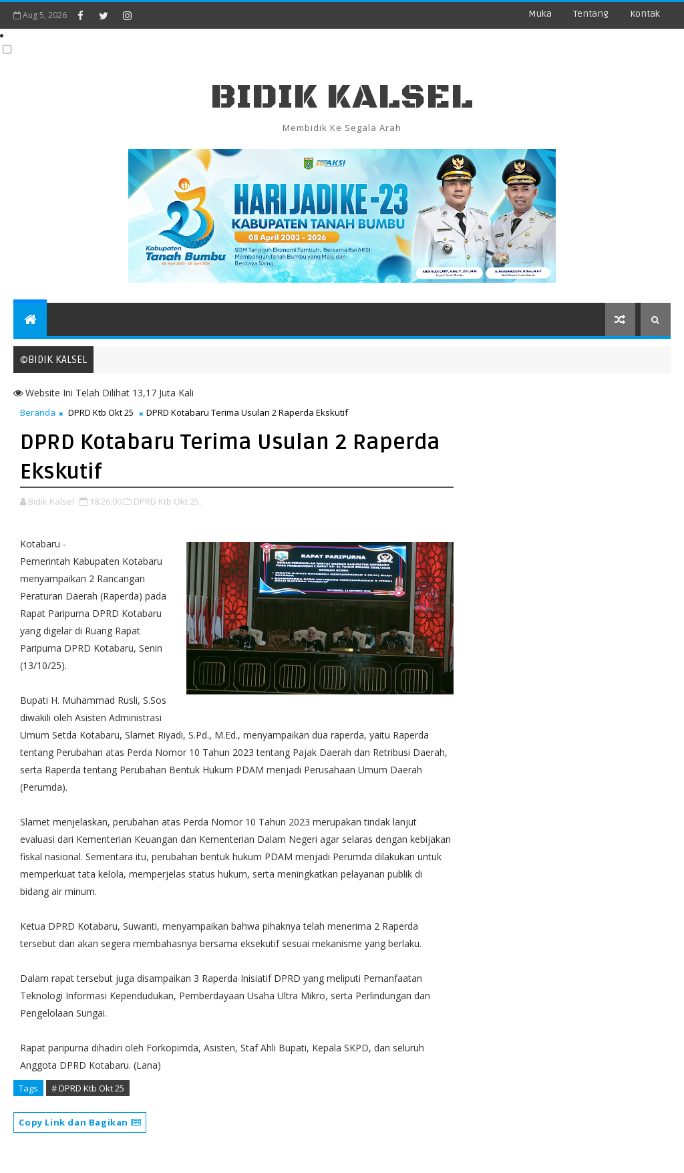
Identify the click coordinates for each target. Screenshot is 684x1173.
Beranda (37, 412)
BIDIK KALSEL (342, 97)
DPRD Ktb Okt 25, (167, 501)
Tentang (591, 13)
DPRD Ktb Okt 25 (101, 412)
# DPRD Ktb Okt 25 (87, 1088)
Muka (540, 13)
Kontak (645, 13)
